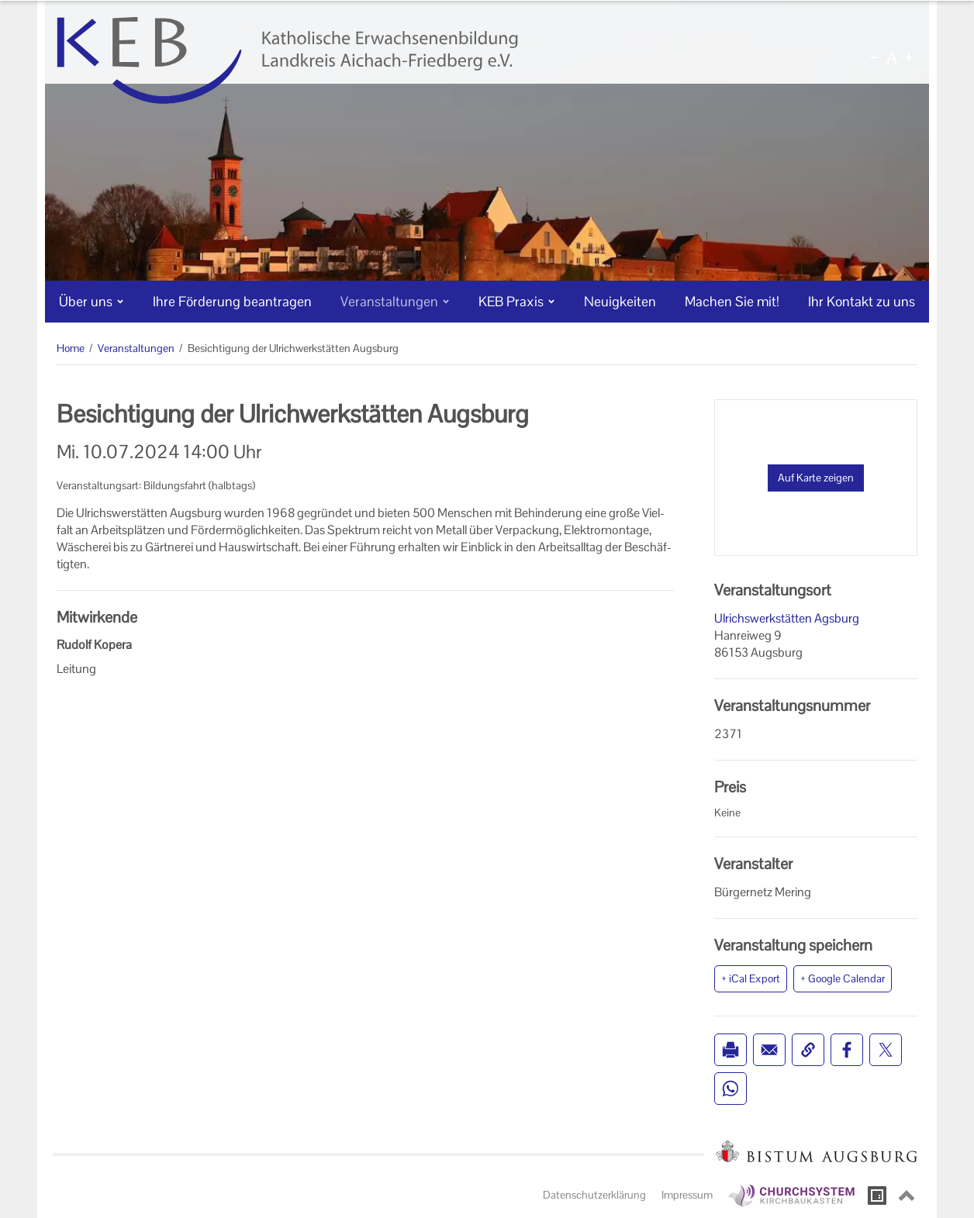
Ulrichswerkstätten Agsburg (786, 618)
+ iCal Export (750, 978)
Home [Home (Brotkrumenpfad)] (71, 348)
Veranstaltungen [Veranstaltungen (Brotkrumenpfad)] (136, 348)
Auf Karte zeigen (816, 478)
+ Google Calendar (842, 978)
